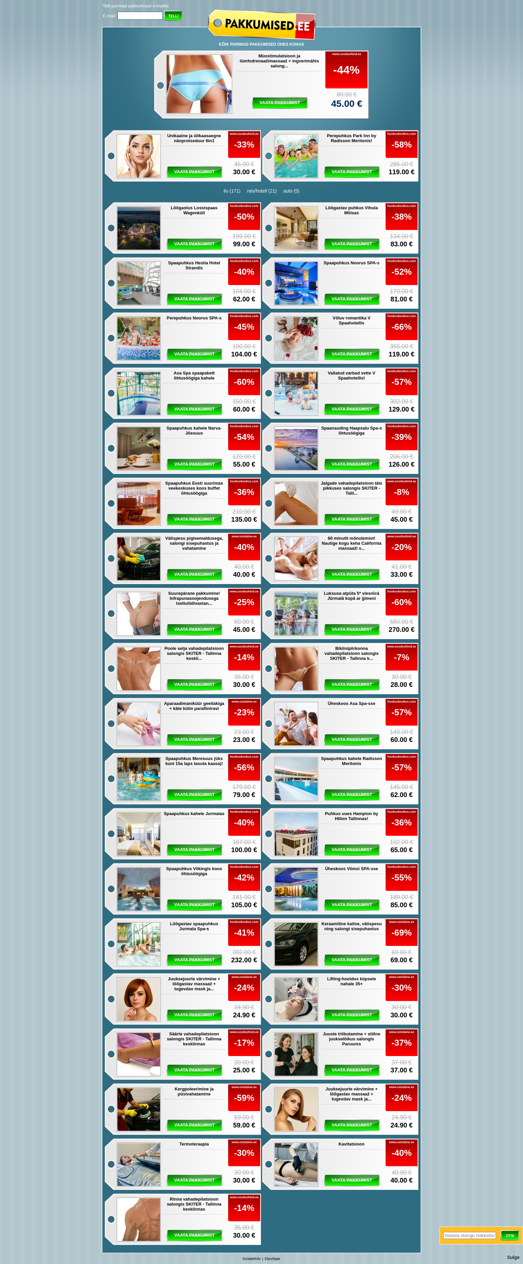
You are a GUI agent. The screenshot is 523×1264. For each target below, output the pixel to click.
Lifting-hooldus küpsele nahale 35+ (351, 981)
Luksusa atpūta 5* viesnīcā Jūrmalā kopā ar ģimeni (351, 596)
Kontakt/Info (251, 1259)
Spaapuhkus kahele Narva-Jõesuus (193, 431)
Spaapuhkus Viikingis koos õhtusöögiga (194, 871)
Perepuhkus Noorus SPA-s (194, 317)
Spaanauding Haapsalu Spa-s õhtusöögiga (351, 431)
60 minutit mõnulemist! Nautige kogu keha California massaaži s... (351, 543)
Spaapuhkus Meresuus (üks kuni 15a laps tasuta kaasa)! (194, 761)
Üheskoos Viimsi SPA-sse (351, 868)
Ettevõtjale (273, 1259)
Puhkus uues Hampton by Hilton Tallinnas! (351, 816)
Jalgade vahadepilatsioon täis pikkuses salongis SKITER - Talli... (351, 488)
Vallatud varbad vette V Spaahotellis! (351, 375)
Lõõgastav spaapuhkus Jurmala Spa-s (194, 926)
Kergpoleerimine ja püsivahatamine (193, 1091)
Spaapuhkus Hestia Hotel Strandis (194, 265)
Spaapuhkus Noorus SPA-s (351, 262)
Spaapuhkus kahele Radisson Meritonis (351, 761)
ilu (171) (231, 191)
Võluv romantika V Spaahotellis (351, 320)
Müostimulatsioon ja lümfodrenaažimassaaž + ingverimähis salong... (279, 60)
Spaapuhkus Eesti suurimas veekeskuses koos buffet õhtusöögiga (194, 488)
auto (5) (292, 191)
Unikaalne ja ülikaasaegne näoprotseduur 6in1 (194, 138)
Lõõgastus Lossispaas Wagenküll (194, 210)
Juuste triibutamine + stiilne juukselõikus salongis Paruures (351, 1038)
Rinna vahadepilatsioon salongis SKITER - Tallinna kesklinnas (194, 1204)
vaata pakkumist (279, 102)
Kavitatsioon (352, 1144)
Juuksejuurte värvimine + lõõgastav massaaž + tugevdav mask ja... (194, 983)
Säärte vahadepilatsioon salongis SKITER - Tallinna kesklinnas (194, 1038)
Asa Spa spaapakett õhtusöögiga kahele (194, 375)
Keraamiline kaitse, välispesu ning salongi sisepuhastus (352, 926)
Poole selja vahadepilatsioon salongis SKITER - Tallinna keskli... (194, 653)
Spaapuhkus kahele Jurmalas (194, 813)
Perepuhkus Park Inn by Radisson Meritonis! (351, 138)
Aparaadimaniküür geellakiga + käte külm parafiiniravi (194, 706)
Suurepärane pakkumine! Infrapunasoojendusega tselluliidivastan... (194, 598)
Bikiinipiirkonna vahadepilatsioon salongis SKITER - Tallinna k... (352, 653)
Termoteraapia (194, 1144)
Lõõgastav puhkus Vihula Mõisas (351, 210)
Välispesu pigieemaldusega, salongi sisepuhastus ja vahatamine (194, 543)
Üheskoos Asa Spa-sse (352, 703)
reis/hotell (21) (262, 191)
